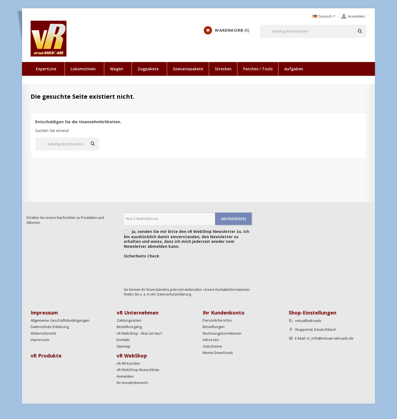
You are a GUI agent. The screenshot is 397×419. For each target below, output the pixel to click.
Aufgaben (293, 68)
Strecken (223, 68)
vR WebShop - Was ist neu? (139, 333)
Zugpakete (148, 68)
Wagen (116, 68)
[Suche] (313, 31)
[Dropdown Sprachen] (324, 16)
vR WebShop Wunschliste (138, 369)
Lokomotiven (83, 68)
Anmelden (125, 376)
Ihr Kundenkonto (224, 312)
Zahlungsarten (129, 320)
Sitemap (123, 346)
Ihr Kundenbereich (132, 382)
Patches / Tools (258, 68)
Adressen (211, 339)
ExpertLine (46, 68)
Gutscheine (212, 346)
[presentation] (166, 271)
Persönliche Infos (217, 320)
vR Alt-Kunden (128, 363)
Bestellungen (214, 326)
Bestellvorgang (129, 326)
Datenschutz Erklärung (50, 326)
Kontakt (123, 339)
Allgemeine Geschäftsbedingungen (60, 320)
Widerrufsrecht (43, 333)
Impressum (40, 339)
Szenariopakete (188, 68)
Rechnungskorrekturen (222, 333)
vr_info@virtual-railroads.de (330, 338)
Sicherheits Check (141, 256)
